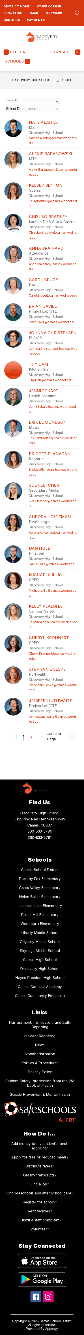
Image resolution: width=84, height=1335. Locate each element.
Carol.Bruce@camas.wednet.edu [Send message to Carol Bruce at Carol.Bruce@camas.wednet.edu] (53, 295)
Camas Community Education (40, 995)
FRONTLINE (13, 13)
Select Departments (22, 109)
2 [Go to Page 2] (31, 736)
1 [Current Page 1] (23, 736)
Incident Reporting (39, 1036)
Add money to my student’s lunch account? (39, 1145)
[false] (33, 100)
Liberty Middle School (39, 932)
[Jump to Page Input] (72, 736)
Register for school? (40, 1202)
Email (34, 13)
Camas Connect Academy (40, 986)
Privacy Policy (40, 1072)
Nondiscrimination (40, 1054)
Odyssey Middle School (40, 941)
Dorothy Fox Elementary (40, 878)
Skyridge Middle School (40, 950)
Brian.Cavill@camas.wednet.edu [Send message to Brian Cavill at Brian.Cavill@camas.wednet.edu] (52, 322)
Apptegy (51, 1329)
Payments (36, 20)
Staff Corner (49, 6)
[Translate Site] (64, 52)
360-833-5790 (40, 831)
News (40, 1045)
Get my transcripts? (39, 1175)
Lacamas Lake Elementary (39, 905)
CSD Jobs (12, 20)
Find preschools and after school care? (39, 1193)
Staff (67, 80)
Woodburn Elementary (40, 923)
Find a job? (39, 1184)
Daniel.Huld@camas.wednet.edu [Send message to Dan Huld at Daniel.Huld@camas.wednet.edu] (52, 564)
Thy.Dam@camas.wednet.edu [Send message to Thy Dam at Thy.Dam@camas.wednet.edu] (51, 380)
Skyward (54, 13)
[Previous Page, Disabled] (14, 736)
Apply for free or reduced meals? (40, 1157)
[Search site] (76, 13)
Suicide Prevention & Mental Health (40, 1094)
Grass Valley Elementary (39, 887)
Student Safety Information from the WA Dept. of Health (40, 1083)
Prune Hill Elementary (39, 914)
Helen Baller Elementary (39, 896)
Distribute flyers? (39, 1166)
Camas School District (39, 869)
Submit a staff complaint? (39, 1220)
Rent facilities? (40, 1211)
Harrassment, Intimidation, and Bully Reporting (40, 1024)
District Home (17, 6)
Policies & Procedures (39, 1063)
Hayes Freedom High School (40, 977)
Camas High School (40, 959)
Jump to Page (54, 736)
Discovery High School (32, 80)
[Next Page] (41, 736)
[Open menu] (16, 52)
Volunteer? (39, 1229)
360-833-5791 (40, 837)
